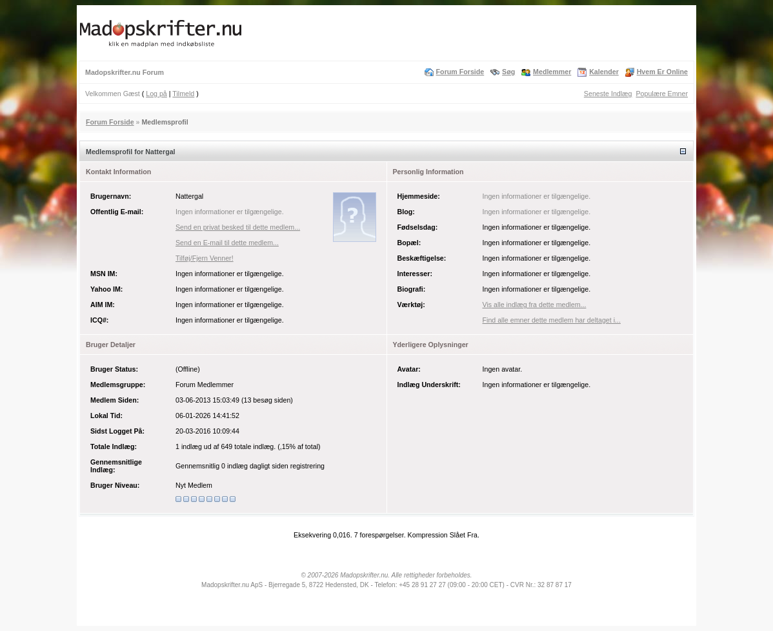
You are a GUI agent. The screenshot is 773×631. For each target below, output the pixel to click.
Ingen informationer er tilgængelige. (230, 211)
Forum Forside (460, 71)
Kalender (604, 71)
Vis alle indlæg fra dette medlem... (535, 304)
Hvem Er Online (662, 71)
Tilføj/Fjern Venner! (205, 258)
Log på (156, 93)
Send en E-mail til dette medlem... (227, 242)
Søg (508, 71)
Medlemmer (552, 71)
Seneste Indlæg (608, 93)
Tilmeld (183, 93)
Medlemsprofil (164, 122)
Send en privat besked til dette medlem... (238, 227)
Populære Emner (662, 93)
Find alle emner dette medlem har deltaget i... (552, 320)
